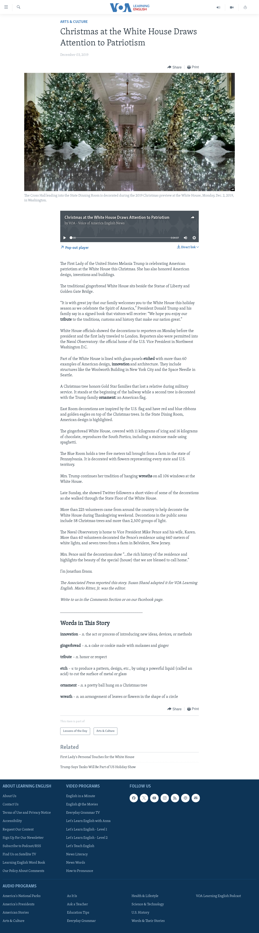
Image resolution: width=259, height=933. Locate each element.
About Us (9, 796)
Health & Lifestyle (145, 896)
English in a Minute (80, 796)
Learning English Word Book (24, 863)
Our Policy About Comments (23, 871)
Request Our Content (18, 829)
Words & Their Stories (148, 921)
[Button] (174, 67)
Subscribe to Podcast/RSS (22, 846)
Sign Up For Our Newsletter (23, 838)
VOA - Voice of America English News (97, 223)
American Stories (16, 912)
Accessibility (12, 821)
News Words (75, 863)
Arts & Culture (74, 22)
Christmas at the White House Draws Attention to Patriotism (117, 218)
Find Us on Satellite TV (19, 854)
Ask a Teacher (77, 904)
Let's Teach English (80, 846)
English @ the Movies (82, 804)
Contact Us (11, 804)
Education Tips (78, 912)
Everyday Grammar (81, 921)
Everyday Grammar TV (83, 813)
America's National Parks (22, 896)
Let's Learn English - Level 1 (86, 829)
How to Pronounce (79, 871)
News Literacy (77, 854)
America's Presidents (18, 904)
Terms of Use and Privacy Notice (27, 813)
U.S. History (140, 912)
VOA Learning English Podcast (218, 896)
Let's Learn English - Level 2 (87, 838)
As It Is (72, 896)
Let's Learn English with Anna (88, 821)
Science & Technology (148, 904)
